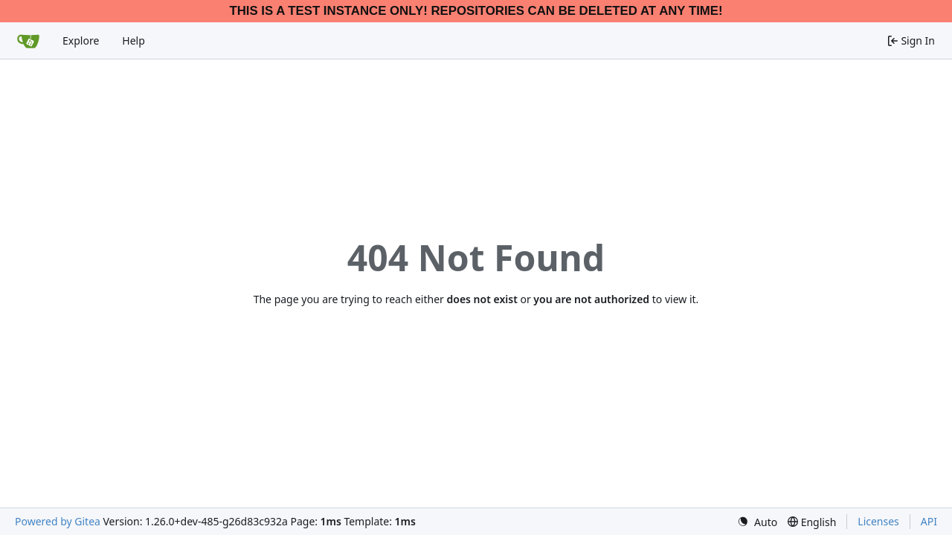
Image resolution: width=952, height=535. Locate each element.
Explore (80, 40)
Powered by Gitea (57, 521)
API (929, 521)
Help (133, 40)
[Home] (28, 40)
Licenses (878, 521)
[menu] (757, 522)
